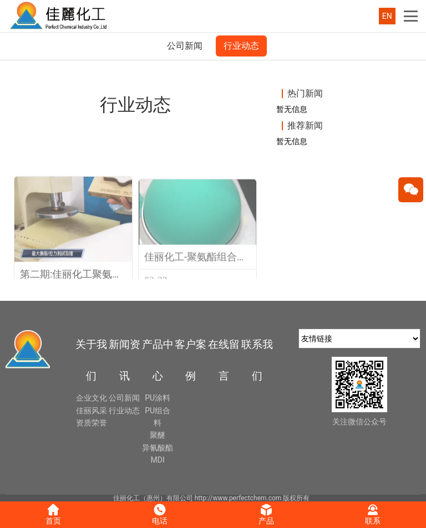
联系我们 (257, 360)
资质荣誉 (91, 422)
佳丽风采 (91, 410)
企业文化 (91, 397)
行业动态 (241, 45)
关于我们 (91, 360)
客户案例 (190, 360)
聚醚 (157, 434)
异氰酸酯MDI (157, 453)
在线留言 (224, 360)
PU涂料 (157, 397)
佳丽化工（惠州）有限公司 (153, 498)
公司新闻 (184, 45)
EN (387, 16)
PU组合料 (157, 416)
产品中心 (158, 360)
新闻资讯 (124, 360)
